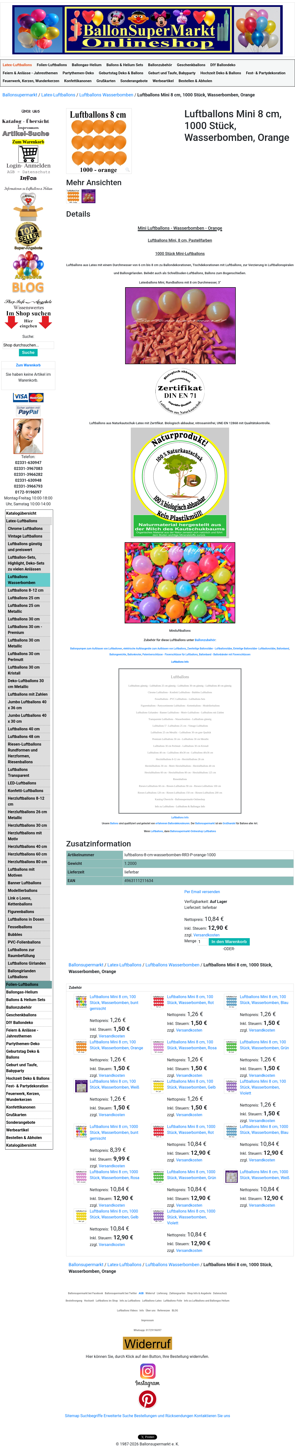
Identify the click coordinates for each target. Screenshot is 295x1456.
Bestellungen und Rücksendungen (163, 1415)
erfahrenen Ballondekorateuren (173, 823)
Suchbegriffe (91, 1415)
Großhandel (229, 823)
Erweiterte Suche (118, 1415)
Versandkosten (206, 935)
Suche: (28, 336)
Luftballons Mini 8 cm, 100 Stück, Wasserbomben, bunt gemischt (114, 1002)
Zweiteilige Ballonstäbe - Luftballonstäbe (209, 648)
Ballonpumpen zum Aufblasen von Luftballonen (96, 648)
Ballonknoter (134, 654)
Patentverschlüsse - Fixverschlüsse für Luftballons (170, 654)
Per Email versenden (202, 891)
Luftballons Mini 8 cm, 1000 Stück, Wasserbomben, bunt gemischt (114, 1132)
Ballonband (283, 648)
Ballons (114, 823)
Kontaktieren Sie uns (212, 1415)
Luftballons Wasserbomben (106, 94)
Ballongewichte (117, 654)
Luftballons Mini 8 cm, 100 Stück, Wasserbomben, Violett (263, 1087)
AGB (141, 1293)
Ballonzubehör (205, 640)
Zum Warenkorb (28, 365)
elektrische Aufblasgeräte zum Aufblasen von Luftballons (154, 648)
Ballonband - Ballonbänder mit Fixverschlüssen (224, 654)
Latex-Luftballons (58, 94)
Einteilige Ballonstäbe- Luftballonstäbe (254, 648)
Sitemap (72, 1415)
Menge (190, 941)
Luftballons (157, 831)
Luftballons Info (180, 817)
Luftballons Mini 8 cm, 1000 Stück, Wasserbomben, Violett (191, 1217)
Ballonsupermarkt (19, 94)
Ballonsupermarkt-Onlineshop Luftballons (193, 831)
